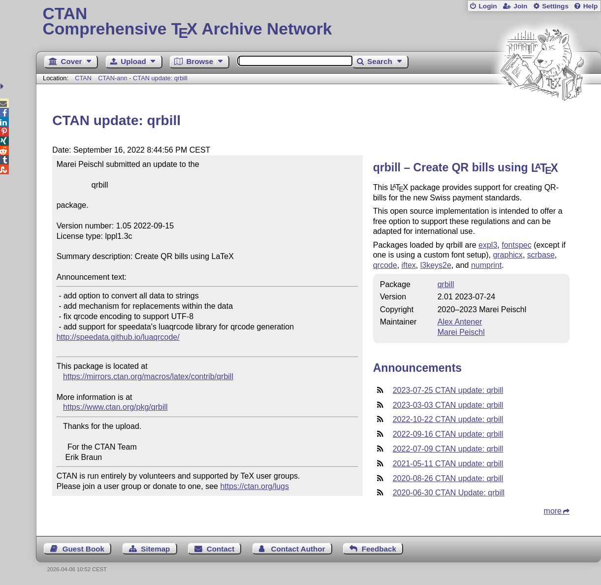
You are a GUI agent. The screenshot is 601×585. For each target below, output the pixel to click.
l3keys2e (435, 265)
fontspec (516, 245)
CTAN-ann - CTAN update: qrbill (143, 78)
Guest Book (83, 549)
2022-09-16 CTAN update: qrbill (448, 434)
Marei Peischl (461, 332)
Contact (221, 549)
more (553, 511)
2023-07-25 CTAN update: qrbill (448, 390)
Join (520, 6)
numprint (486, 265)
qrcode (385, 265)
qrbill (446, 284)
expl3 (487, 245)
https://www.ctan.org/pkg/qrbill (115, 407)
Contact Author (298, 549)
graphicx (507, 255)
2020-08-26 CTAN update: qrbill (448, 478)
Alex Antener (460, 322)
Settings (555, 6)
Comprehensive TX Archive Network (319, 22)
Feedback (379, 549)
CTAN (83, 78)
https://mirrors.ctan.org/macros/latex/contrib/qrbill (148, 376)
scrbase (541, 255)
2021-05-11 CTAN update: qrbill (448, 463)
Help (590, 6)
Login (487, 6)
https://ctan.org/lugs (254, 486)
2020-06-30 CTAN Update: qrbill (449, 492)
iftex (409, 265)
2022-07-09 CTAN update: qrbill (448, 449)
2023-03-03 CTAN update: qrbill (448, 405)
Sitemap (155, 549)
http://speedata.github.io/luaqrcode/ (118, 337)
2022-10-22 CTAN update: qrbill (448, 419)
